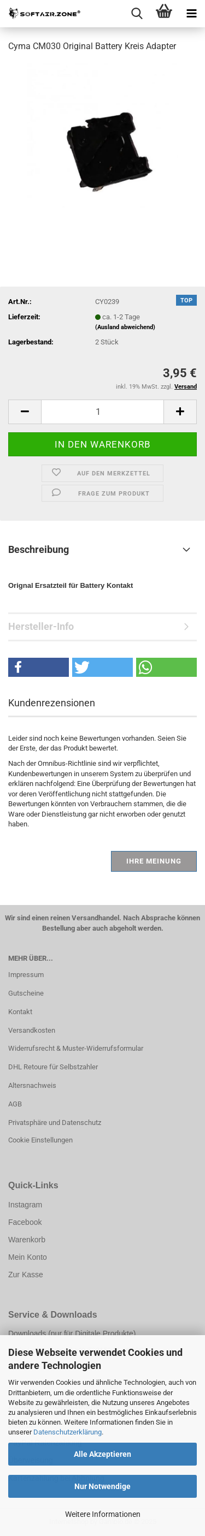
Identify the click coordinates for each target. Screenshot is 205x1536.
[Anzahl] (102, 412)
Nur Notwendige (102, 1486)
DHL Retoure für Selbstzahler (53, 1067)
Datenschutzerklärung (67, 1432)
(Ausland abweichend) (125, 327)
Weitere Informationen (102, 1514)
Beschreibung (38, 549)
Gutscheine (26, 993)
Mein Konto (27, 1257)
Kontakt (20, 1012)
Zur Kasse (25, 1274)
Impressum (26, 975)
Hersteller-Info (41, 626)
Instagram (25, 1204)
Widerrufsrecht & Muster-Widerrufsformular (75, 1048)
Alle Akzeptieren (102, 1454)
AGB (15, 1104)
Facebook (25, 1222)
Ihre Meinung (153, 861)
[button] (24, 412)
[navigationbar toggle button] (191, 13)
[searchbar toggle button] (136, 13)
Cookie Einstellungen (40, 1140)
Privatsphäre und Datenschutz (54, 1122)
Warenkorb (26, 1239)
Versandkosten (31, 1030)
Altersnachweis (32, 1085)
